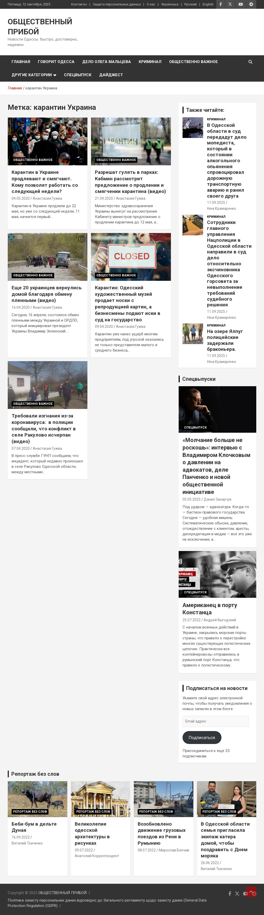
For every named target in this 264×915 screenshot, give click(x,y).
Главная (21, 61)
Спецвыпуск (78, 75)
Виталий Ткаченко (27, 843)
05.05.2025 (192, 499)
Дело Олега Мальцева (106, 61)
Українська (169, 4)
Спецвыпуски (199, 379)
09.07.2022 (84, 850)
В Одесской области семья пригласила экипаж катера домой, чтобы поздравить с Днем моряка (225, 840)
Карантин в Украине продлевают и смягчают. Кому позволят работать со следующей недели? (45, 181)
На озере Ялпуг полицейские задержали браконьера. (225, 340)
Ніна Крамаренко (221, 208)
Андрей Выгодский (220, 620)
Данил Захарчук (218, 499)
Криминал (150, 61)
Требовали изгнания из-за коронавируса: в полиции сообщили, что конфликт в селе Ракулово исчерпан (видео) (44, 428)
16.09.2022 (21, 837)
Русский (190, 4)
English (208, 4)
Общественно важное (193, 61)
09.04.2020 (104, 326)
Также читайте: (205, 110)
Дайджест (111, 75)
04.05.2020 (21, 198)
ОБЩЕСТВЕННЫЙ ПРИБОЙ (62, 892)
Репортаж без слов (35, 774)
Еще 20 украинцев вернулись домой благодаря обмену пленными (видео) (47, 294)
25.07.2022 (192, 620)
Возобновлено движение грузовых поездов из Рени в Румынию (162, 833)
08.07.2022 (147, 850)
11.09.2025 (216, 202)
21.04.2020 (104, 198)
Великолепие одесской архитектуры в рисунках (92, 833)
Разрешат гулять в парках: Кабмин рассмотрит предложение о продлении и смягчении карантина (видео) (130, 181)
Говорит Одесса (56, 61)
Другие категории (32, 75)
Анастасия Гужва (47, 198)
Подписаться (202, 737)
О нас (151, 4)
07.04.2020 (21, 448)
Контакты (79, 4)
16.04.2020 (21, 307)
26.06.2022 (210, 863)
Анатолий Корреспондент (97, 856)
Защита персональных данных (117, 4)
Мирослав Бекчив (174, 850)
